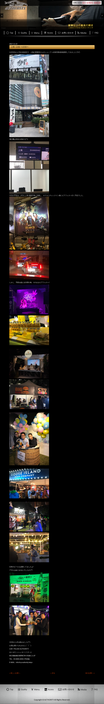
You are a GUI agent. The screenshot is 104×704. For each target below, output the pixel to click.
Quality (22, 32)
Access (48, 32)
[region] (52, 15)
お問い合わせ (65, 32)
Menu (35, 32)
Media (82, 32)
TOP (9, 32)
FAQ (95, 32)
